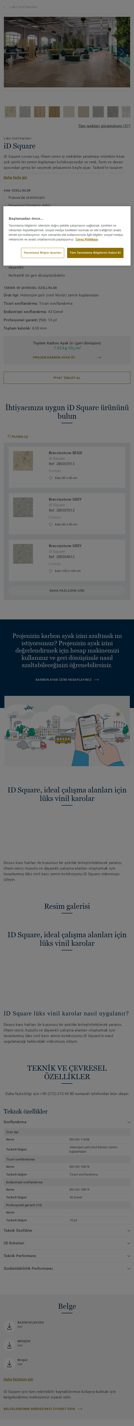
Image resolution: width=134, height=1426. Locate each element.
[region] (67, 236)
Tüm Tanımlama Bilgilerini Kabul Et (95, 252)
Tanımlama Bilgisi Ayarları (43, 252)
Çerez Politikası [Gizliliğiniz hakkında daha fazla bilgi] (87, 239)
